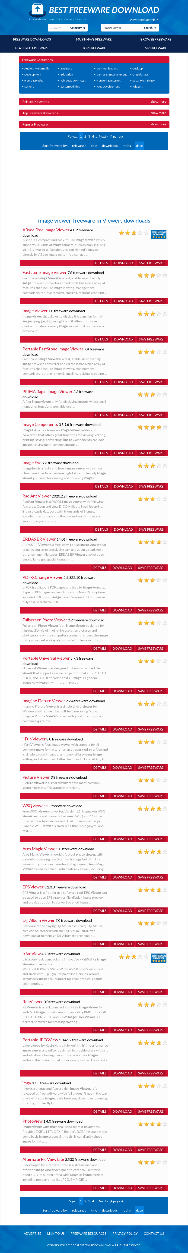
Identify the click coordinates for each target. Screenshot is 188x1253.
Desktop (137, 68)
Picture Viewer (36, 776)
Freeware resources (88, 1233)
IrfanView (31, 953)
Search (148, 27)
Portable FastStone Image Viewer (53, 348)
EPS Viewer (33, 886)
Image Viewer (35, 310)
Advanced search (142, 20)
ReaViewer (32, 1001)
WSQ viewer (33, 805)
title (94, 145)
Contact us (155, 1233)
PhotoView (32, 1120)
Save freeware (151, 262)
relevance (79, 145)
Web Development (108, 86)
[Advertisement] (54, 182)
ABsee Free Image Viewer (46, 229)
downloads (110, 145)
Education (67, 74)
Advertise (31, 1233)
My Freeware (156, 48)
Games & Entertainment (111, 74)
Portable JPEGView (40, 1039)
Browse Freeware (156, 39)
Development (32, 74)
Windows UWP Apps (73, 80)
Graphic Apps (140, 74)
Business (66, 68)
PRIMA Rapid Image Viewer (47, 391)
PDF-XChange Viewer (42, 576)
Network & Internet (108, 80)
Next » (103, 136)
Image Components (40, 423)
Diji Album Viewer (38, 919)
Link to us (55, 1233)
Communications (107, 68)
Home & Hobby (33, 80)
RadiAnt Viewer (36, 495)
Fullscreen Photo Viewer (44, 619)
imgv (26, 1082)
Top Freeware (94, 48)
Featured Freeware (32, 48)
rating (127, 145)
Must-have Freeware (94, 39)
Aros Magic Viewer (39, 848)
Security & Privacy (143, 80)
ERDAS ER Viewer (39, 538)
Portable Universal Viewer (46, 657)
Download (122, 262)
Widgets (137, 86)
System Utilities (70, 86)
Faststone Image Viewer (44, 271)
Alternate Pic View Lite (43, 1158)
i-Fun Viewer (34, 738)
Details (100, 262)
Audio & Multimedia (36, 68)
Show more (158, 101)
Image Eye (31, 462)
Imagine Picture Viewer (43, 700)
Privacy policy (125, 1233)
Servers (29, 86)
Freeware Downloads (32, 39)
